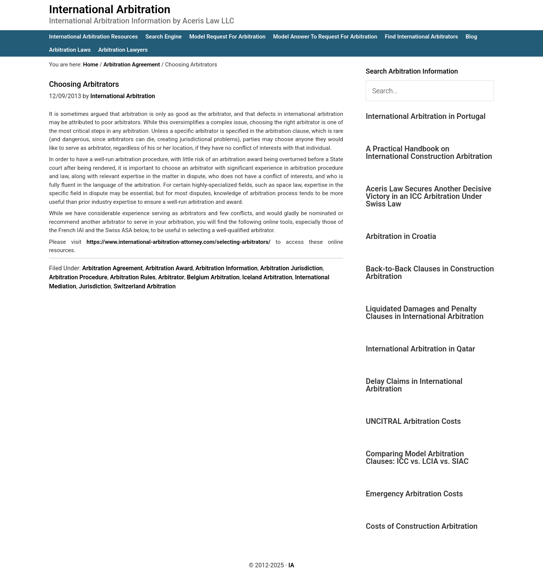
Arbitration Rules (133, 277)
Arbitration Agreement (112, 268)
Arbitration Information (226, 268)
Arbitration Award (169, 268)
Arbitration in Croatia (401, 236)
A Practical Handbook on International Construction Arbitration (429, 152)
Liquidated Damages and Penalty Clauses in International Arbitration (424, 312)
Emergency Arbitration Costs (414, 493)
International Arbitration (109, 9)
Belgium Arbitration (213, 277)
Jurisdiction (95, 286)
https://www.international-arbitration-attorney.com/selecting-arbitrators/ (179, 242)
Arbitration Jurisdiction (291, 268)
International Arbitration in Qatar (420, 348)
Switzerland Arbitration (145, 286)
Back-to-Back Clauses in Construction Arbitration (430, 272)
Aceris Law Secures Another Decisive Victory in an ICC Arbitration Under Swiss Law (428, 196)
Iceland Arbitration (267, 277)
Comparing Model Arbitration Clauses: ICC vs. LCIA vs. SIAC (417, 457)
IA (291, 565)
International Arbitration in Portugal (426, 116)
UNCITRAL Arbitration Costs (413, 421)
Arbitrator (171, 277)
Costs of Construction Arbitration (422, 526)
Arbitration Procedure (78, 277)
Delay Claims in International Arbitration (414, 385)
